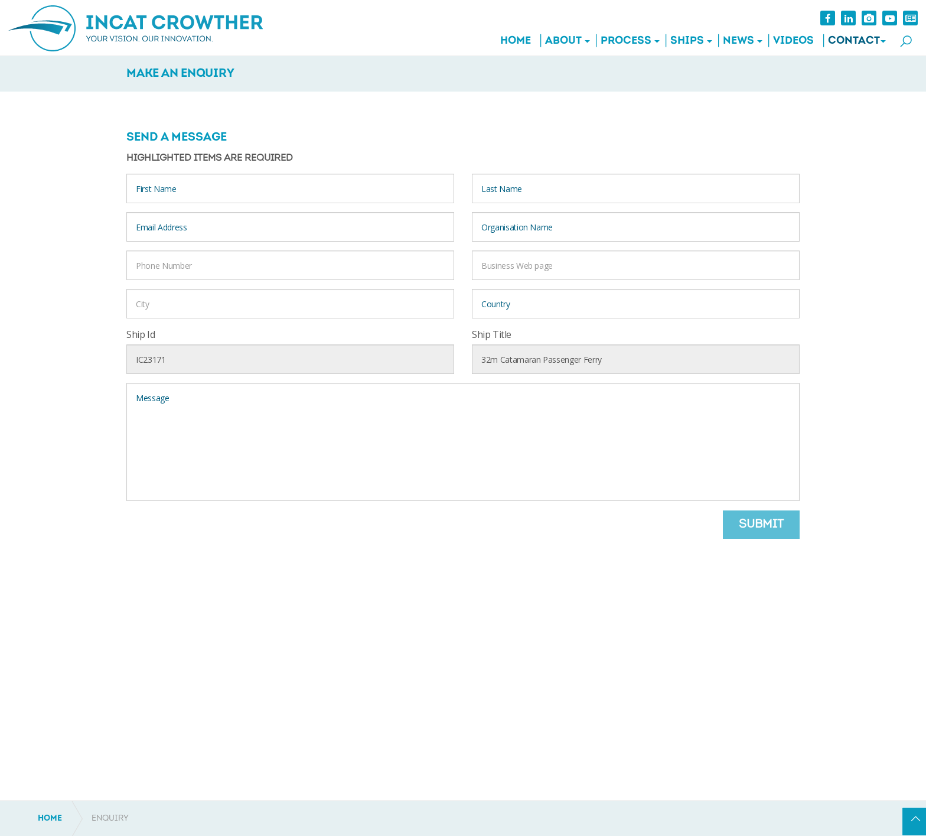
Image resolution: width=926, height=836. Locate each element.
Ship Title (491, 334)
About (562, 41)
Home (515, 41)
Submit (761, 525)
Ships (686, 41)
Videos (792, 41)
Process (625, 41)
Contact (853, 41)
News (738, 41)
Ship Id (140, 334)
